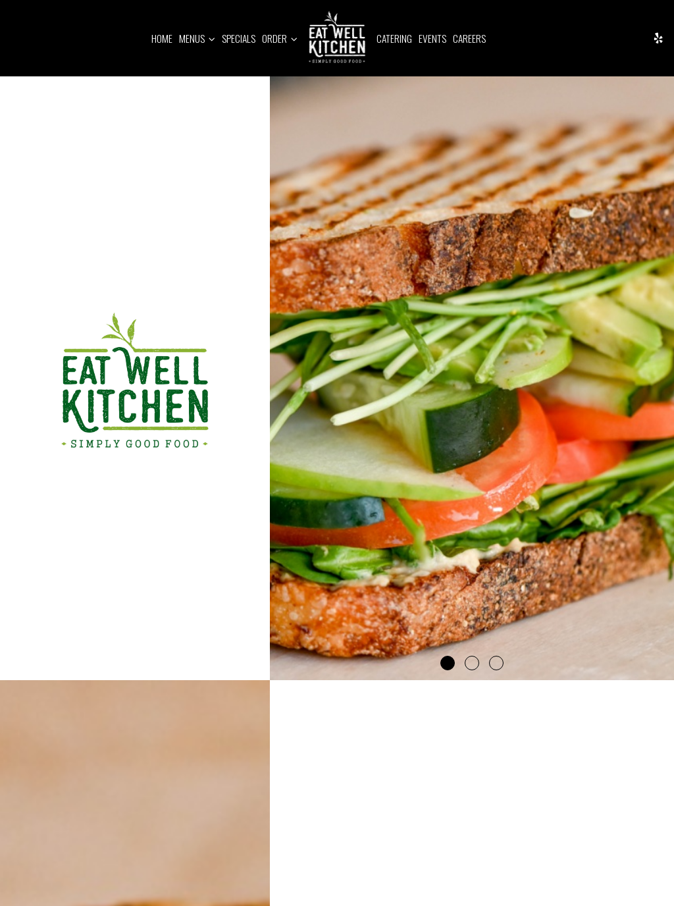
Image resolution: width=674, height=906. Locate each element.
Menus (197, 38)
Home (161, 38)
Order (280, 38)
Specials (238, 38)
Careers (469, 38)
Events (432, 38)
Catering (394, 38)
